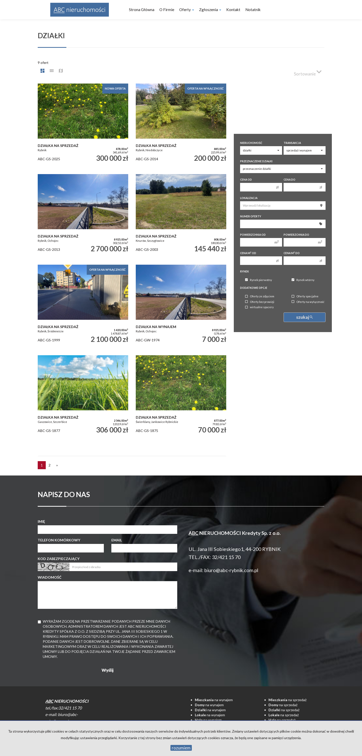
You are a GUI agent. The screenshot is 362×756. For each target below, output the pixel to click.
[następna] (57, 465)
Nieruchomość (251, 142)
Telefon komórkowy (59, 540)
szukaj (304, 317)
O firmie (166, 9)
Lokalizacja (248, 198)
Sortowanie (308, 72)
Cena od (246, 179)
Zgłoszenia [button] (210, 9)
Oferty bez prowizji (259, 301)
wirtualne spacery (259, 307)
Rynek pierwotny (258, 280)
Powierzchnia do (296, 234)
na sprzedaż (287, 700)
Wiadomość (49, 577)
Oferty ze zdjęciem (259, 296)
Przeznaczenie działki (256, 161)
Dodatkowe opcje (253, 287)
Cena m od (248, 253)
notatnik (253, 9)
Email (116, 540)
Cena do (289, 179)
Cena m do (292, 253)
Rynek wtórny (303, 280)
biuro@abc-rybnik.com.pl (231, 570)
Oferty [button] (186, 9)
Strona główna (141, 9)
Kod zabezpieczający (58, 558)
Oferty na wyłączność (308, 301)
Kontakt (233, 9)
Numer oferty (250, 216)
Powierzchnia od (253, 234)
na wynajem (214, 700)
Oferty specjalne (305, 296)
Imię (41, 521)
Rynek (244, 271)
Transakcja (292, 142)
